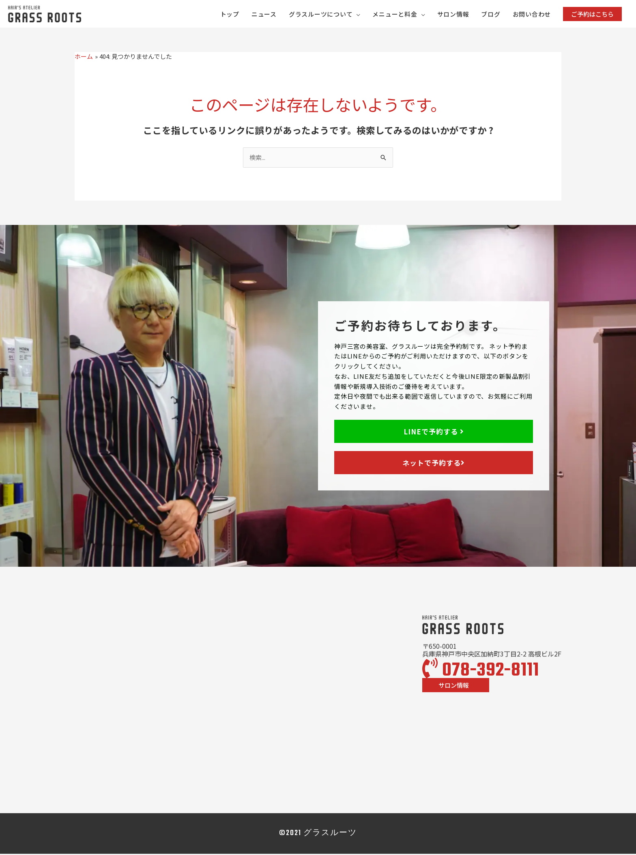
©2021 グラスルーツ (318, 834)
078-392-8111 (480, 672)
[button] (592, 14)
